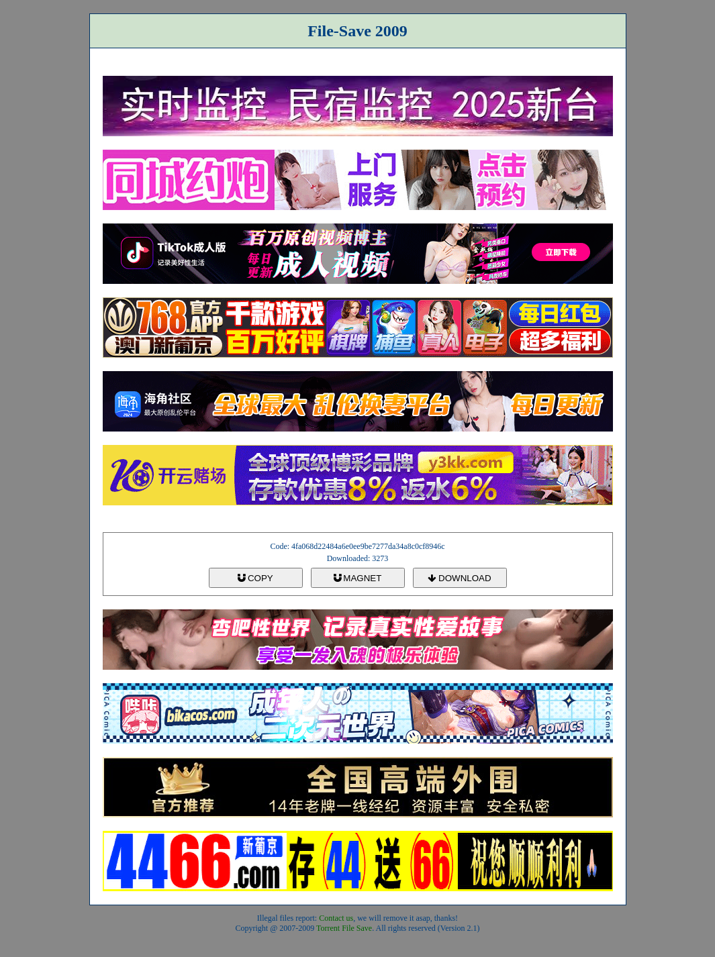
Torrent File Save (344, 928)
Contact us (336, 918)
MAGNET (358, 578)
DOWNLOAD (459, 578)
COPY (255, 578)
